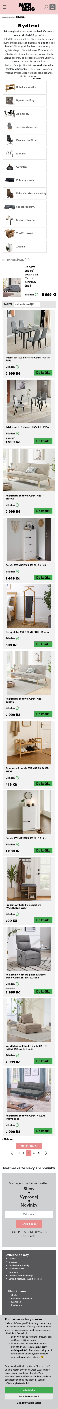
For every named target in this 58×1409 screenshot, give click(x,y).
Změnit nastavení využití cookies (25, 1278)
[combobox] (27, 304)
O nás (14, 1295)
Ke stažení (16, 1301)
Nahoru (8, 1139)
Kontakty (13, 1272)
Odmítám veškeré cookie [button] (29, 1403)
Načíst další (29, 1146)
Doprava (13, 1261)
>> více (35, 78)
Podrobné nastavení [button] (29, 1396)
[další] (46, 1153)
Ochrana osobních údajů (21, 1275)
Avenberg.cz (8, 16)
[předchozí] (12, 1153)
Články (12, 1258)
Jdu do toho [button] (29, 1390)
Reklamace (16, 1305)
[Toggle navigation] (4, 7)
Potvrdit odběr (29, 1223)
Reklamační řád (16, 1268)
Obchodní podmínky (19, 1265)
